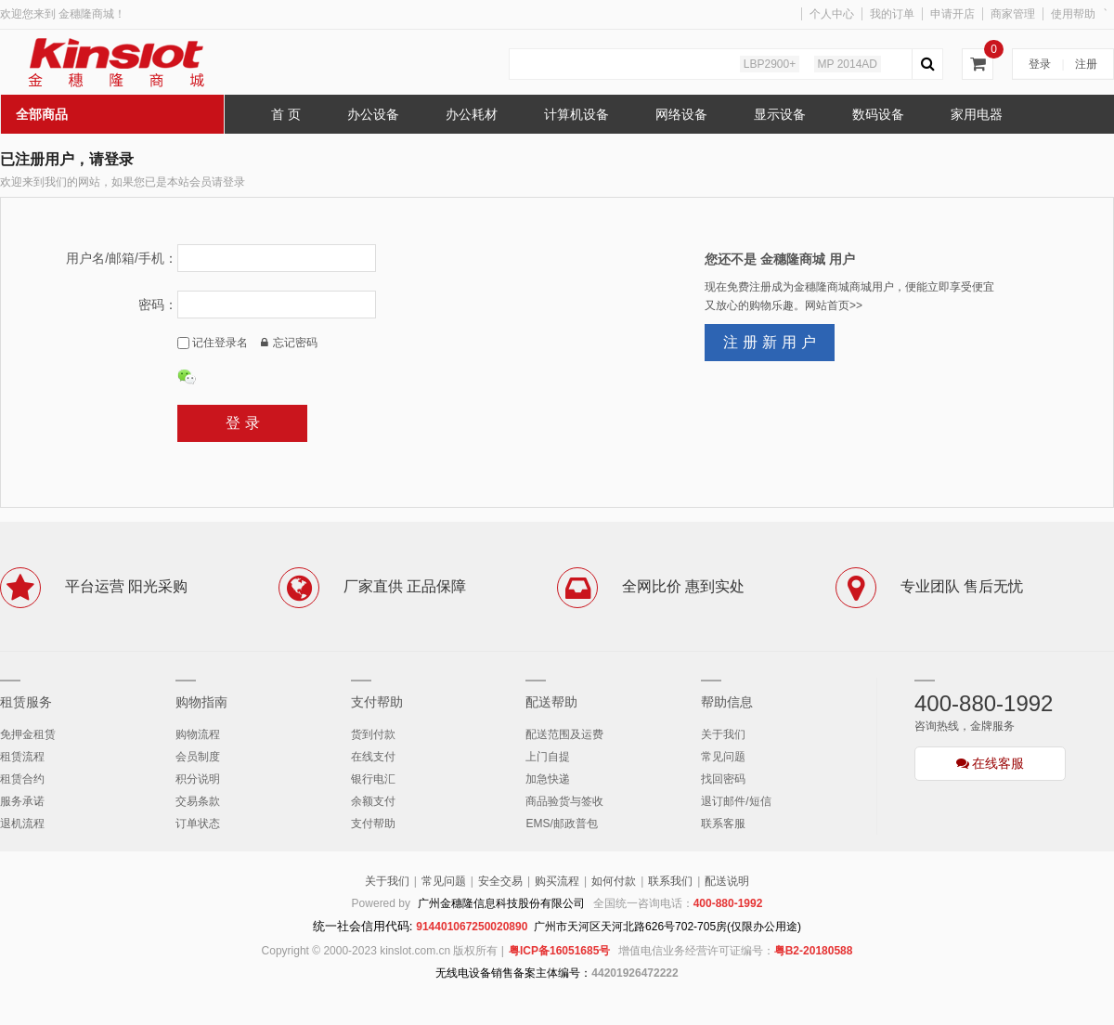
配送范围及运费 (564, 734)
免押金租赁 (28, 734)
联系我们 (670, 881)
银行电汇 (373, 778)
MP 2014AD (847, 64)
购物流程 (197, 734)
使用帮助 (1073, 13)
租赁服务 (26, 701)
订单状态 (197, 823)
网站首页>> (833, 305)
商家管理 (1013, 13)
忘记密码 (289, 342)
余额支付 (373, 801)
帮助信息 (727, 701)
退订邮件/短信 (736, 801)
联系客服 (723, 823)
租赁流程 (22, 756)
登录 (1040, 64)
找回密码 (723, 778)
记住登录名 (212, 342)
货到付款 (373, 734)
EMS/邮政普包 (561, 823)
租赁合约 (22, 778)
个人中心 (832, 13)
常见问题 (723, 756)
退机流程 (22, 823)
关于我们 (723, 734)
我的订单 (892, 13)
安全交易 (500, 881)
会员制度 (197, 756)
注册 (1086, 64)
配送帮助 (551, 701)
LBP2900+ (770, 64)
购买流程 (557, 881)
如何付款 (613, 881)
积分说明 (197, 778)
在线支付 (373, 756)
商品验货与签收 (564, 801)
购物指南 (201, 701)
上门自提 (547, 756)
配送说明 (727, 881)
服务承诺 (22, 801)
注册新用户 (772, 342)
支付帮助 (377, 701)
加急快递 (547, 778)
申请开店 (952, 13)
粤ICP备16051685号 (559, 950)
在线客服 (990, 763)
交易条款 (197, 801)
